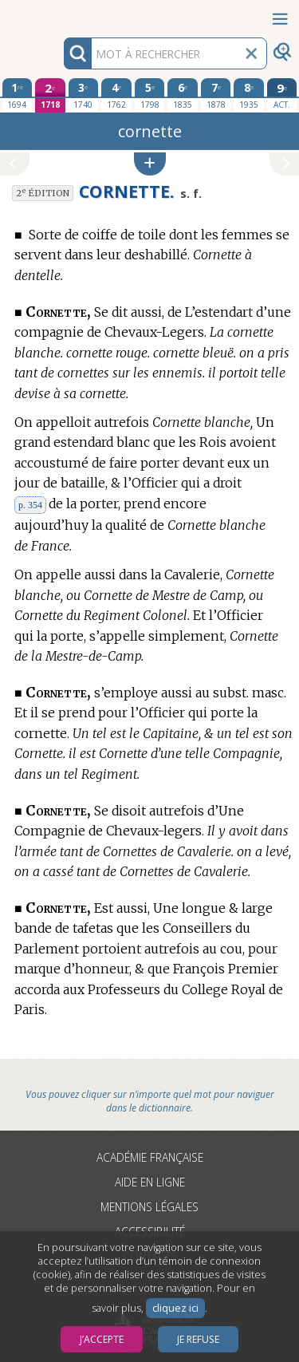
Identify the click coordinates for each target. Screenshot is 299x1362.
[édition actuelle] (282, 95)
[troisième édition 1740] (84, 95)
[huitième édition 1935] (249, 95)
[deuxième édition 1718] (50, 95)
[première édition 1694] (17, 95)
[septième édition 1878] (216, 95)
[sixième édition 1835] (182, 95)
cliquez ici (175, 1308)
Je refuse (198, 1339)
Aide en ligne (150, 1182)
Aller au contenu (62, 14)
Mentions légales (149, 1206)
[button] (150, 164)
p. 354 (30, 505)
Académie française (149, 1157)
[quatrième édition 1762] (116, 95)
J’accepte (102, 1339)
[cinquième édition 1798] (150, 95)
